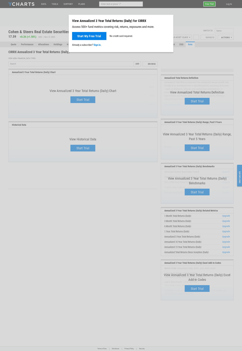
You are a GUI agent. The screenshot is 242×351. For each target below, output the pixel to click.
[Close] (169, 20)
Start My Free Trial (89, 36)
